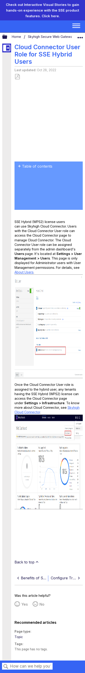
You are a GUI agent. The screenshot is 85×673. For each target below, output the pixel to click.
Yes (24, 604)
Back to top (24, 562)
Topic (19, 637)
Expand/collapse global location (80, 36)
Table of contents (37, 166)
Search (6, 666)
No (41, 604)
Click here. (51, 16)
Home (17, 37)
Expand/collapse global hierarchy (7, 37)
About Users (24, 272)
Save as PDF (17, 77)
